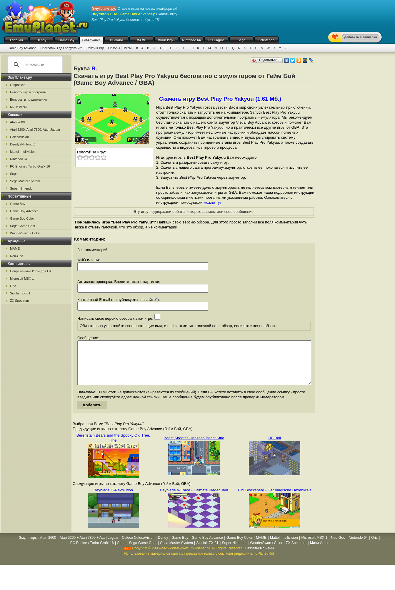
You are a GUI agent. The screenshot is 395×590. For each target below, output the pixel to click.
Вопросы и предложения (28, 99)
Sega (241, 40)
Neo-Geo (16, 256)
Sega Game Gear (22, 226)
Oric (13, 286)
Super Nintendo (21, 188)
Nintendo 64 (191, 40)
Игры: (128, 48)
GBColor (116, 40)
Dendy (41, 40)
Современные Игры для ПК (30, 271)
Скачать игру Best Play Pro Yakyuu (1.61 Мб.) (220, 99)
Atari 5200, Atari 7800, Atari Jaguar (35, 129)
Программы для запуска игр (61, 48)
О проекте (17, 85)
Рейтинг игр (95, 48)
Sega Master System (25, 181)
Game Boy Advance (22, 48)
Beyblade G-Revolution (113, 499)
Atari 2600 (17, 122)
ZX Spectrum (19, 300)
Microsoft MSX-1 (22, 278)
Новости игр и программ (28, 92)
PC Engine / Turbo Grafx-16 (30, 166)
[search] (34, 64)
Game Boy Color (22, 218)
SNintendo (267, 40)
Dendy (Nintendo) (22, 144)
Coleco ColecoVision (138, 546)
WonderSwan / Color (25, 233)
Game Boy (66, 40)
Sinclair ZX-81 (20, 293)
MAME (141, 40)
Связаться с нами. (260, 557)
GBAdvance (91, 40)
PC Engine (216, 40)
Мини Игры (167, 40)
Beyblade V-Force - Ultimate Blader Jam (194, 499)
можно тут (212, 202)
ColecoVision (19, 137)
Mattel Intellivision (23, 151)
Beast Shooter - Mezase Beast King (194, 447)
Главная (16, 40)
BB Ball (275, 447)
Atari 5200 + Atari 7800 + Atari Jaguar (89, 546)
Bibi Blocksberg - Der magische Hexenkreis (274, 499)
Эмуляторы (28, 546)
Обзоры (114, 48)
